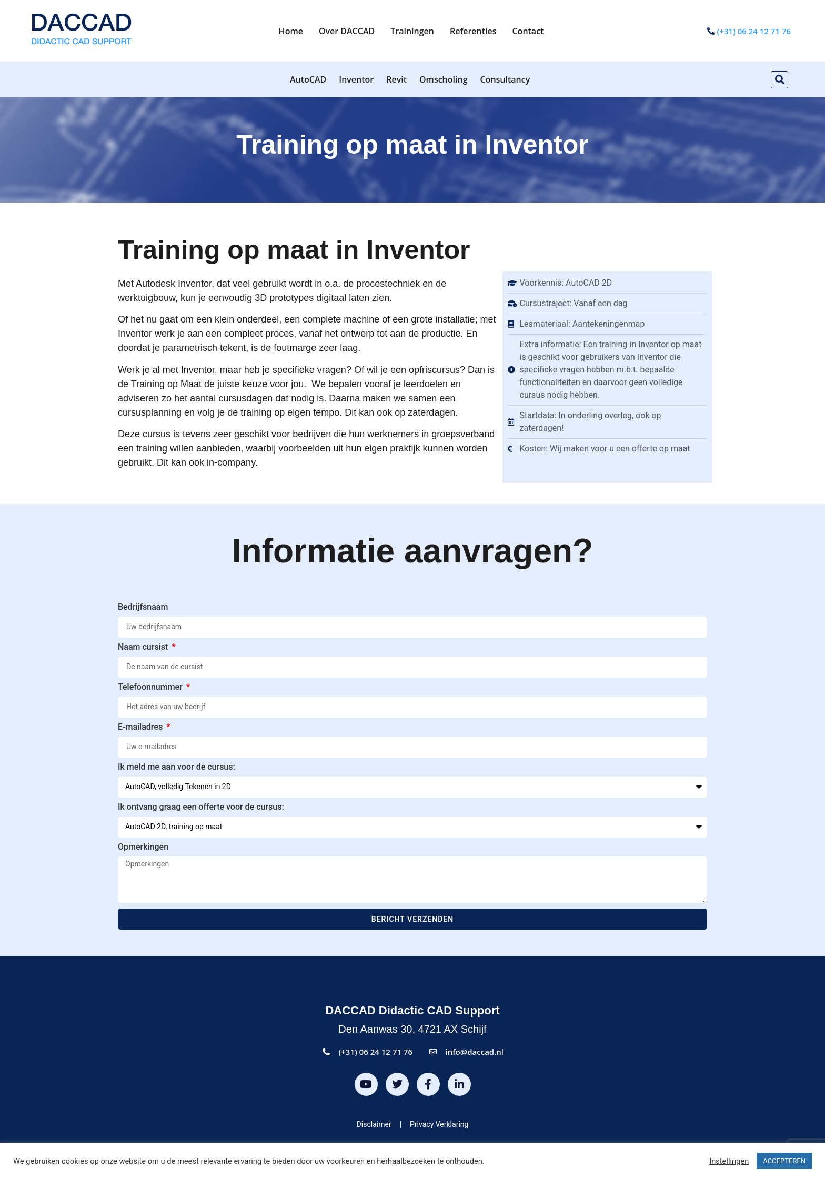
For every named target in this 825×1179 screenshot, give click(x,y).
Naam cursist (144, 647)
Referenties (473, 31)
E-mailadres (141, 727)
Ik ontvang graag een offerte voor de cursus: (201, 807)
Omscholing (443, 79)
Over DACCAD (347, 31)
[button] (779, 79)
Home (291, 31)
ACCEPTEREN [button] (784, 1161)
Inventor (356, 79)
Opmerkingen (143, 847)
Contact (528, 31)
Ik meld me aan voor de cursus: (176, 767)
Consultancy (505, 79)
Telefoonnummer (151, 687)
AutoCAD (308, 79)
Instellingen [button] (729, 1161)
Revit (396, 79)
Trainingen (412, 31)
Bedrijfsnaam (143, 607)
